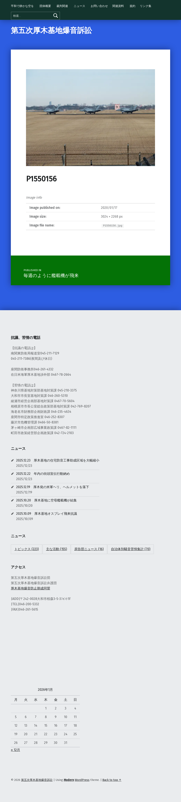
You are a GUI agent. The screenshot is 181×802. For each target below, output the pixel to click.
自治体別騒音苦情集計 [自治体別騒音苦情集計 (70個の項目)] (130, 549)
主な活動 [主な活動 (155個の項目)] (56, 549)
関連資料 (118, 6)
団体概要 (45, 6)
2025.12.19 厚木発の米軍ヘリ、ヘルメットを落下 (52, 487)
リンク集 (145, 6)
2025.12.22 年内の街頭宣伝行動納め (43, 474)
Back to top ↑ (111, 780)
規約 (132, 6)
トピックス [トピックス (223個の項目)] (26, 549)
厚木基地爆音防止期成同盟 (30, 588)
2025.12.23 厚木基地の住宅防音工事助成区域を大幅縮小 (57, 460)
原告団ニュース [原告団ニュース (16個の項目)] (89, 549)
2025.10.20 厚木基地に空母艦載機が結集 (46, 500)
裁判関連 (62, 6)
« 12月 (15, 750)
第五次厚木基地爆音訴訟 (51, 30)
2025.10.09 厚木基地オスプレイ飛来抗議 (46, 514)
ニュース (79, 6)
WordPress (82, 780)
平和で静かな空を (22, 6)
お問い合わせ (99, 6)
